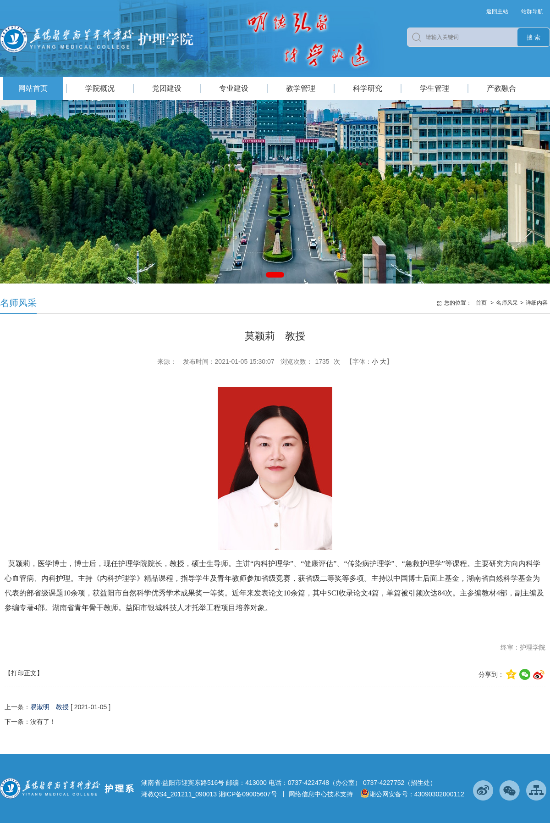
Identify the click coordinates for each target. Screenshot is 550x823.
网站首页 (33, 88)
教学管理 (300, 88)
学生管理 (434, 88)
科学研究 (367, 88)
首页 (481, 303)
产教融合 (501, 88)
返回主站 (497, 11)
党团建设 (167, 88)
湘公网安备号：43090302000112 (412, 794)
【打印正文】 (24, 673)
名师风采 (507, 303)
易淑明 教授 (49, 707)
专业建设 (233, 88)
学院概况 (100, 88)
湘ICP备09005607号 (248, 794)
